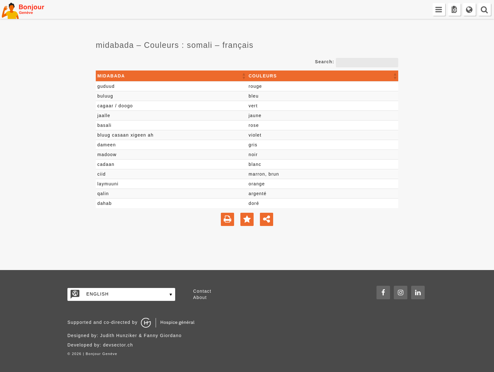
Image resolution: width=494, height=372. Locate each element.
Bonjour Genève (30, 9)
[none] (121, 294)
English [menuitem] (97, 293)
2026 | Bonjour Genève (94, 354)
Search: (324, 61)
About (200, 297)
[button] (243, 76)
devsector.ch (118, 344)
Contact (202, 291)
